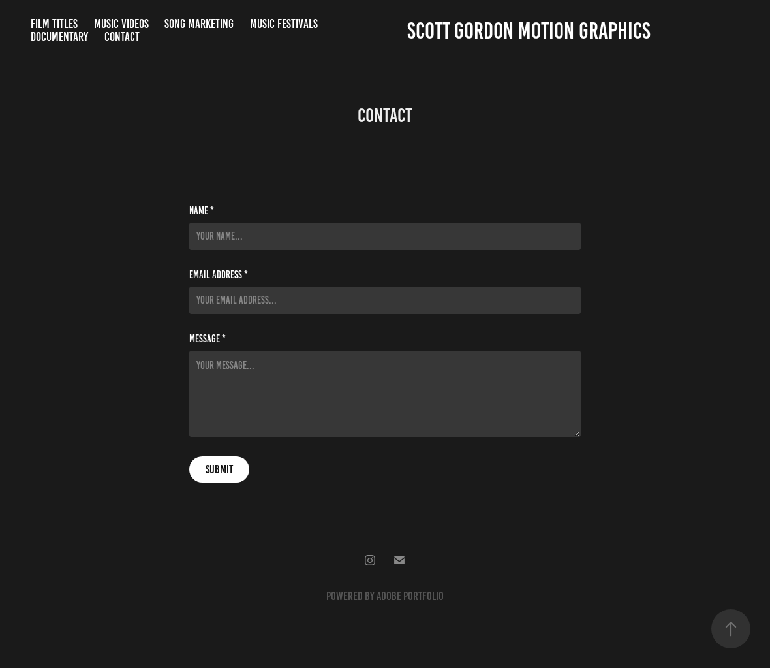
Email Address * (218, 275)
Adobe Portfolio (410, 596)
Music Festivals (284, 24)
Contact (122, 37)
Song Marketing (199, 24)
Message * (207, 339)
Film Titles (54, 24)
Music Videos (121, 24)
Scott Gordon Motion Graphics (529, 30)
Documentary (59, 37)
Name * (201, 211)
